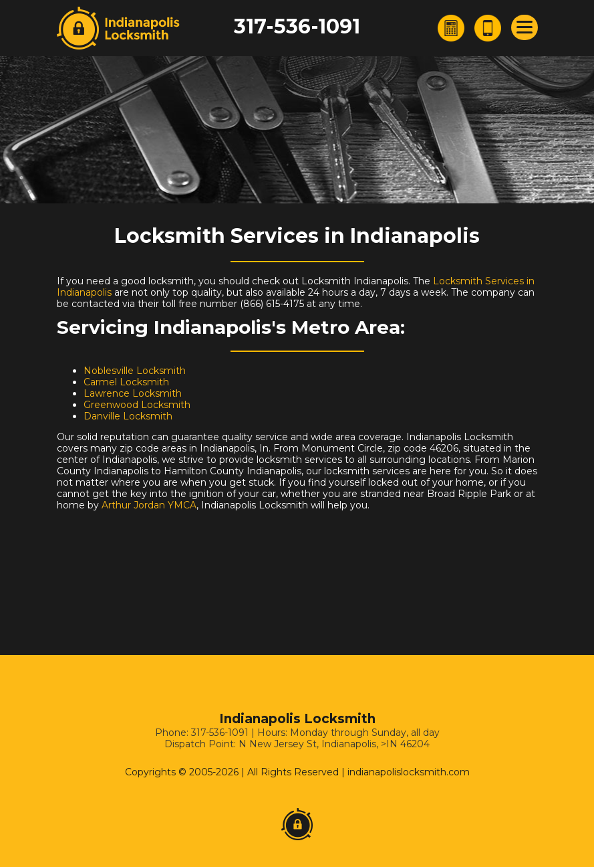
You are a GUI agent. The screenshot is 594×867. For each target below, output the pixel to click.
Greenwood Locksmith (137, 405)
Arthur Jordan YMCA (149, 505)
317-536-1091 (297, 26)
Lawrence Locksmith (133, 393)
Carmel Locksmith (126, 382)
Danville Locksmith (128, 416)
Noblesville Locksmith (135, 371)
